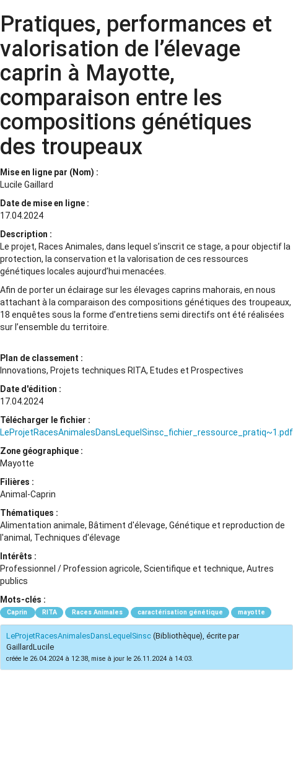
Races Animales (97, 613)
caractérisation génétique (180, 613)
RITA (49, 613)
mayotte (251, 613)
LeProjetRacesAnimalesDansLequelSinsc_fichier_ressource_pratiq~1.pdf (146, 432)
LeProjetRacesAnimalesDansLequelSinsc (78, 635)
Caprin (18, 613)
